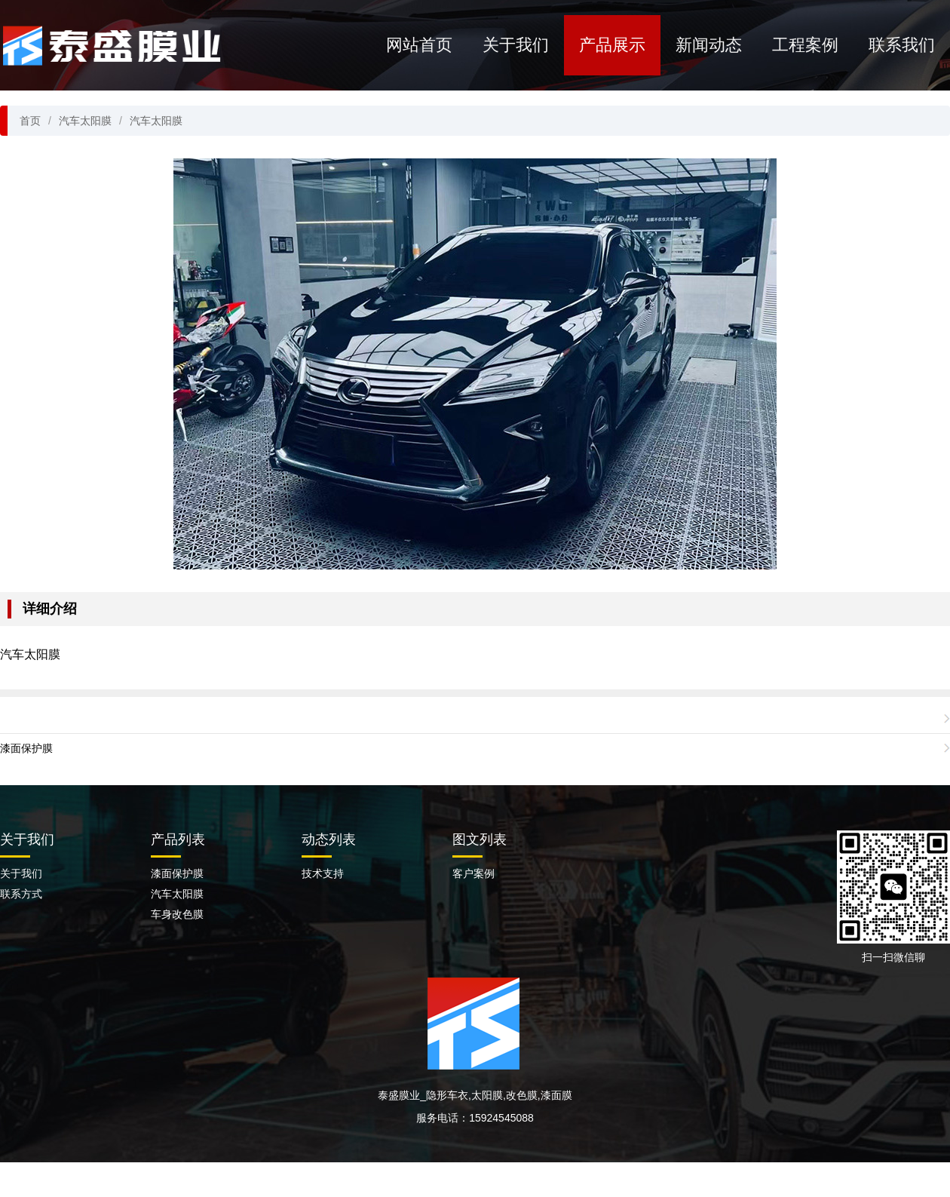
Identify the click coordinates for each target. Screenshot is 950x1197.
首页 (30, 121)
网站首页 (419, 44)
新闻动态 (709, 44)
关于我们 (516, 44)
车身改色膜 (177, 914)
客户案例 (473, 873)
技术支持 (323, 873)
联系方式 (21, 894)
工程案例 (805, 44)
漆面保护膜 (26, 748)
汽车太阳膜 (85, 121)
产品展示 (612, 44)
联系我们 (902, 44)
